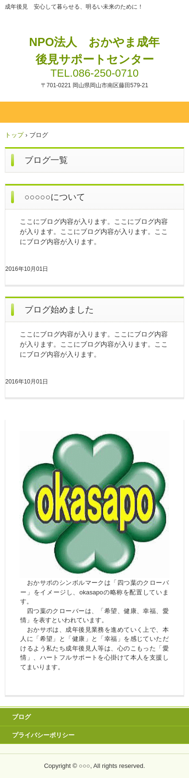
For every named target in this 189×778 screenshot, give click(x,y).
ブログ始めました (59, 309)
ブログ (21, 716)
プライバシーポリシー (43, 735)
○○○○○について (55, 197)
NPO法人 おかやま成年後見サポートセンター (94, 50)
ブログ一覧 (46, 160)
